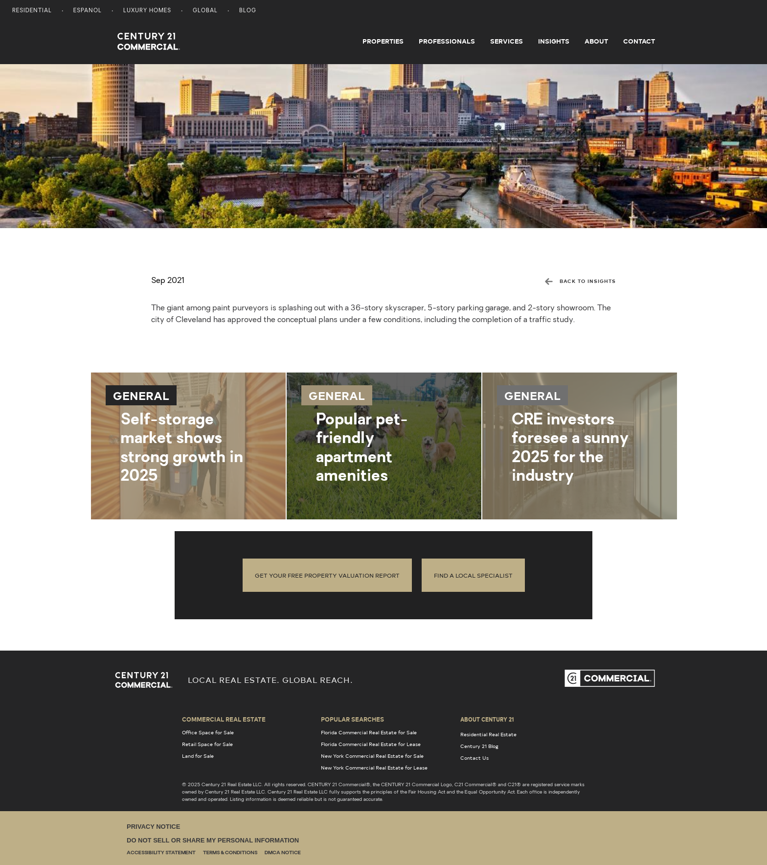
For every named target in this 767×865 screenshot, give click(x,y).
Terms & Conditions (230, 853)
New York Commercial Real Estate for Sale (372, 755)
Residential (32, 11)
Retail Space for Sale (207, 744)
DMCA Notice (283, 853)
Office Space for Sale (208, 732)
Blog (247, 11)
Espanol (87, 11)
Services (506, 41)
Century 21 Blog (479, 746)
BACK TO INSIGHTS (580, 281)
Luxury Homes (147, 11)
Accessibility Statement (161, 853)
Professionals (447, 41)
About (596, 41)
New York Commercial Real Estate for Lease (374, 767)
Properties (383, 41)
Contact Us (474, 757)
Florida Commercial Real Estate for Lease (371, 744)
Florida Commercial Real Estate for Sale (369, 732)
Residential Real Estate (488, 734)
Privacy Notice (153, 826)
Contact (639, 41)
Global (205, 11)
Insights (553, 41)
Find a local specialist (473, 575)
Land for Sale (198, 755)
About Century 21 (487, 719)
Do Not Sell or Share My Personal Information (213, 840)
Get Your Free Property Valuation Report (327, 575)
